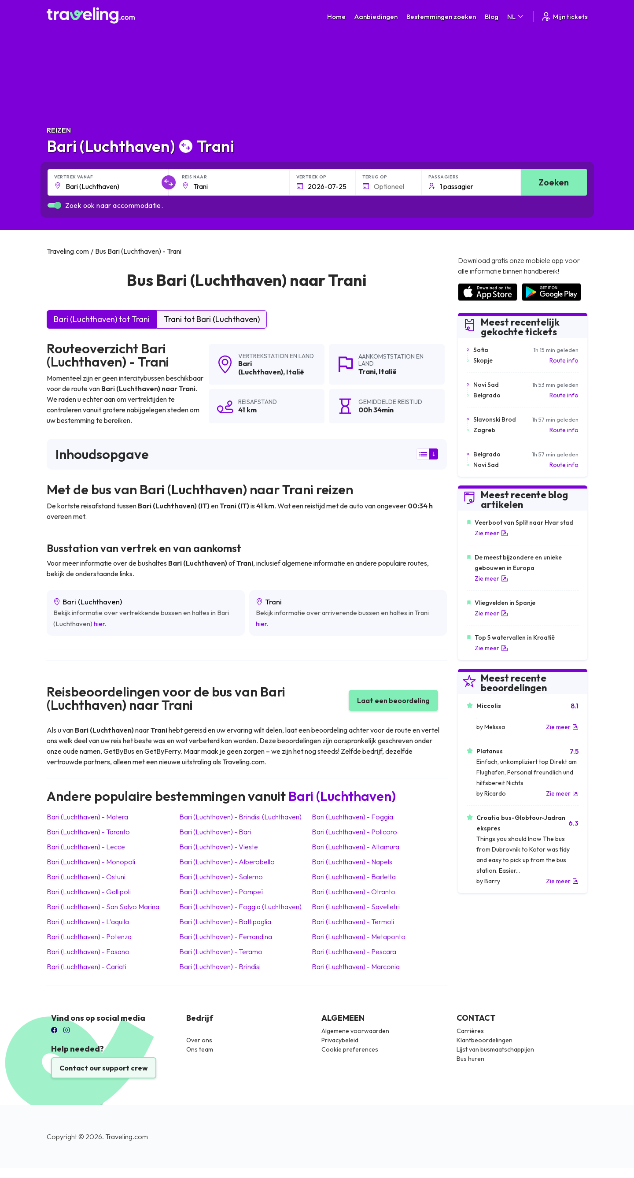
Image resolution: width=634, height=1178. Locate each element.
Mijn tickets (564, 16)
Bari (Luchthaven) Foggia (352, 816)
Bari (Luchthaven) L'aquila (88, 921)
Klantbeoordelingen (484, 1040)
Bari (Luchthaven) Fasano (88, 951)
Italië (295, 371)
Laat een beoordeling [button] (393, 700)
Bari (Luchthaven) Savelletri (356, 906)
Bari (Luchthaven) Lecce (86, 846)
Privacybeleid (339, 1040)
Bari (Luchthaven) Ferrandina (225, 936)
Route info (564, 360)
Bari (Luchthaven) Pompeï (221, 891)
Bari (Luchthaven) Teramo (220, 951)
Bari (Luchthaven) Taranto (88, 831)
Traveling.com (126, 1136)
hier (99, 623)
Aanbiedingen (376, 16)
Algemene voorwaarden (355, 1031)
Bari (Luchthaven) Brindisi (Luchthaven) (240, 816)
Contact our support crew (103, 1067)
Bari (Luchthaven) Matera (87, 816)
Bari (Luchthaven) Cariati (86, 966)
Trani (367, 371)
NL (516, 16)
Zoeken (553, 182)
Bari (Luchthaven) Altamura (355, 846)
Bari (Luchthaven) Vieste (218, 846)
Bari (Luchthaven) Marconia (356, 966)
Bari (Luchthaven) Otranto (353, 891)
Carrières (470, 1031)
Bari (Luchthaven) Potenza (89, 936)
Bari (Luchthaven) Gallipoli (89, 891)
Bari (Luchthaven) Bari (215, 831)
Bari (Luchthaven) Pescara (354, 951)
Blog (491, 16)
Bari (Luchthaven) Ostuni (86, 876)
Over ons (199, 1040)
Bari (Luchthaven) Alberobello (227, 861)
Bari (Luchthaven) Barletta (354, 876)
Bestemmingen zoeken (441, 16)
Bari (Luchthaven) (260, 367)
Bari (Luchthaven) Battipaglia (225, 921)
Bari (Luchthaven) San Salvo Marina (103, 906)
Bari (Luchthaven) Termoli (353, 921)
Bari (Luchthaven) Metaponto (358, 936)
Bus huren (470, 1059)
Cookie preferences (349, 1049)
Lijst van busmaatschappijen (495, 1049)
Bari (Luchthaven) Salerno (221, 876)
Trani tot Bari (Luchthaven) (212, 319)
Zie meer (491, 533)
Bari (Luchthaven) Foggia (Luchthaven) (240, 906)
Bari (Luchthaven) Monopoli (91, 861)
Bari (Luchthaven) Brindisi (220, 966)
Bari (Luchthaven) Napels (352, 861)
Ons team (199, 1049)
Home (336, 16)
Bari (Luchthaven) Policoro (354, 831)
